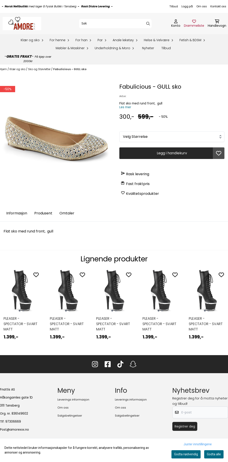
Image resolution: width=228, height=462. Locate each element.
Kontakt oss (218, 6)
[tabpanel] (21, 308)
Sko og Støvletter (39, 69)
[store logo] (22, 23)
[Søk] (115, 23)
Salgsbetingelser (69, 415)
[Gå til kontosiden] (175, 24)
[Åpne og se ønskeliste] (194, 24)
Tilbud (173, 6)
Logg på (187, 6)
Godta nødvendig (186, 454)
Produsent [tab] (43, 213)
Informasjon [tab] (16, 213)
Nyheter (148, 48)
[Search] (148, 23)
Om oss (201, 6)
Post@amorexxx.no (14, 429)
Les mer (125, 107)
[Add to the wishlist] (36, 274)
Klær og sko (18, 69)
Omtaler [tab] (66, 213)
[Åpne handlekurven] (217, 24)
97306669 (13, 421)
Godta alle (214, 454)
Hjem (4, 69)
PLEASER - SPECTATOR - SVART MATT (20, 324)
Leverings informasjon (73, 399)
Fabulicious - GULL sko (70, 69)
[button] (218, 153)
